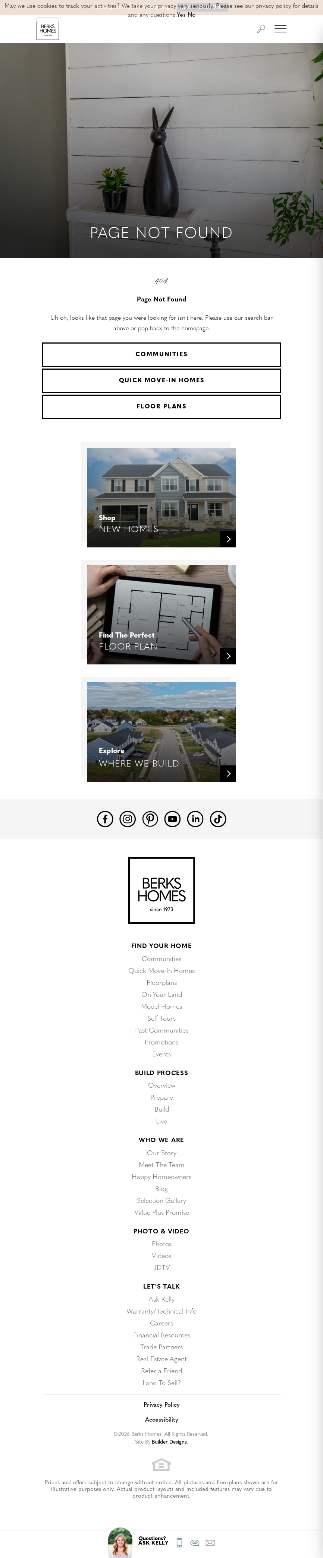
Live (161, 1121)
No (191, 15)
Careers (161, 1323)
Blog (161, 1189)
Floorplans (162, 983)
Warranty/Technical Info (161, 1311)
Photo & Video (161, 1232)
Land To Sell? (161, 1383)
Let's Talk (161, 1287)
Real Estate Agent (161, 1359)
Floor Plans (161, 407)
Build (161, 1109)
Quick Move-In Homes (161, 381)
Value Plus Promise (161, 1213)
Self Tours (161, 1019)
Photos (162, 1244)
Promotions (161, 1042)
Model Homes (161, 1007)
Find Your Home (161, 946)
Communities (161, 355)
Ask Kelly (162, 1299)
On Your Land (161, 995)
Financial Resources (161, 1335)
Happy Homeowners (161, 1177)
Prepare (161, 1098)
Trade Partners (161, 1347)
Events (161, 1054)
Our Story (161, 1153)
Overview (161, 1086)
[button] (261, 29)
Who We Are (161, 1140)
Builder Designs (169, 1442)
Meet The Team (162, 1165)
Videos (161, 1256)
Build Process (161, 1073)
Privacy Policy (162, 1405)
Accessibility (161, 1420)
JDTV (161, 1268)
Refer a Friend (161, 1371)
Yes (181, 15)
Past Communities (161, 1030)
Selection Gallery (161, 1201)
